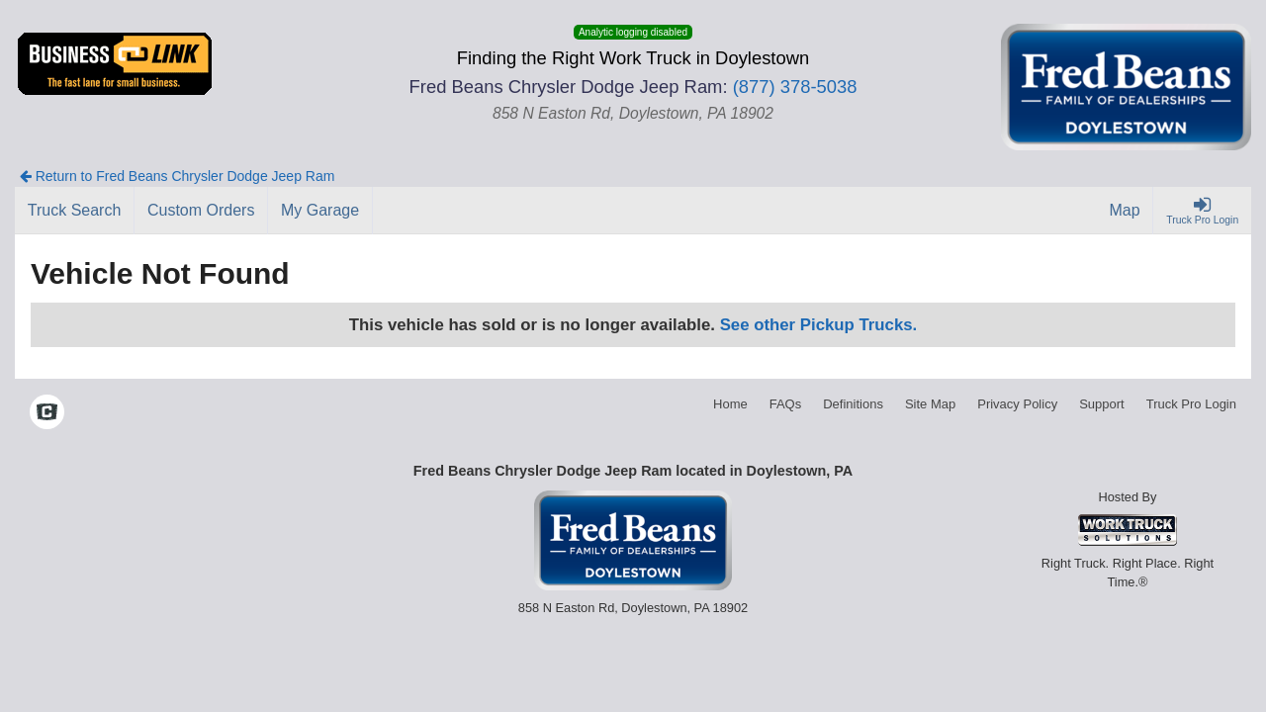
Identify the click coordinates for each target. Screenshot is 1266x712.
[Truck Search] (75, 210)
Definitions (853, 404)
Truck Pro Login (1191, 404)
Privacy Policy (1017, 404)
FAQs (785, 404)
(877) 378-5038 (795, 86)
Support (1102, 404)
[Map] (1125, 210)
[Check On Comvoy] (47, 414)
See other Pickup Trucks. (819, 324)
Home (730, 404)
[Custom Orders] (201, 210)
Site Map (930, 404)
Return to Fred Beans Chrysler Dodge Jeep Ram (177, 176)
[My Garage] (320, 210)
